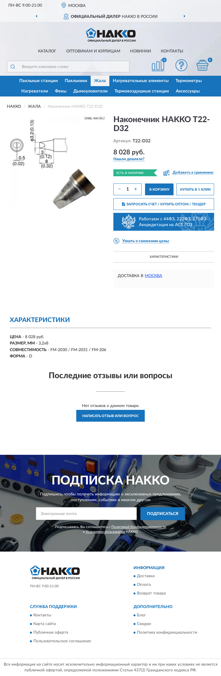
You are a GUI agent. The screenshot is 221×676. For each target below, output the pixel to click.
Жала (100, 81)
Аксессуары (188, 91)
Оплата (144, 585)
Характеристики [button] (164, 256)
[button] (181, 65)
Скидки (144, 624)
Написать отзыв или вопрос (110, 416)
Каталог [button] (47, 51)
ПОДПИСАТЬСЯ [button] (162, 514)
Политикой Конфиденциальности (138, 527)
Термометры (189, 81)
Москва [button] (153, 276)
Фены (60, 91)
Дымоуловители (90, 91)
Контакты (172, 51)
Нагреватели (34, 91)
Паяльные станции (38, 81)
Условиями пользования (105, 531)
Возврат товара (151, 594)
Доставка (146, 576)
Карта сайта (44, 624)
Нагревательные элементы (141, 81)
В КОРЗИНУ (159, 189)
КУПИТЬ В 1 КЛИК (195, 189)
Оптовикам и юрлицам (93, 51)
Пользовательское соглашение (62, 641)
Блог (141, 615)
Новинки (140, 51)
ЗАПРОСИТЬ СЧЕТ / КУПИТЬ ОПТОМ (164, 204)
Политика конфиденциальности (167, 632)
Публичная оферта (50, 632)
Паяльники (76, 81)
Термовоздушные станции (142, 91)
